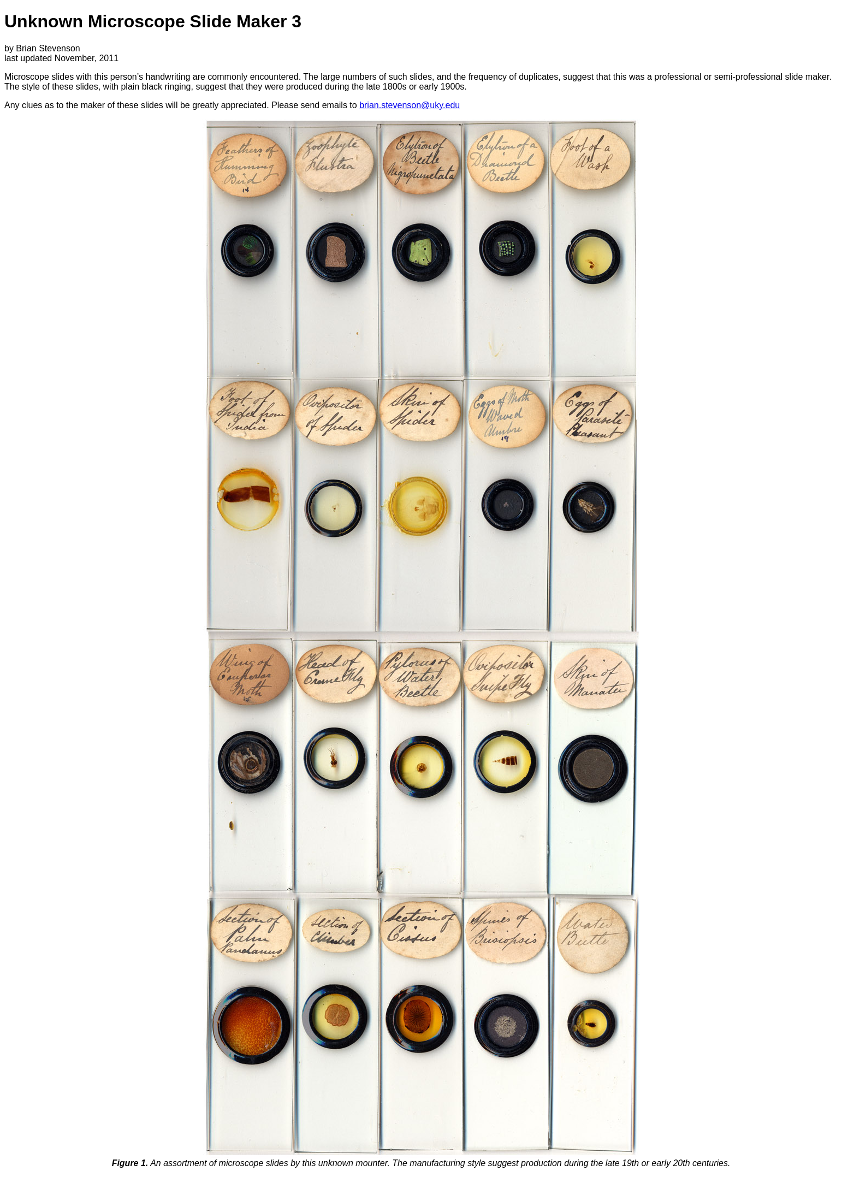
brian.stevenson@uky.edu (409, 105)
